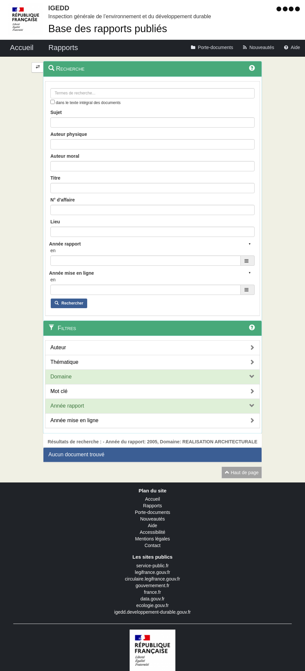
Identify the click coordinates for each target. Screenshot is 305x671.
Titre (55, 178)
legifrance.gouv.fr (152, 572)
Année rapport (67, 406)
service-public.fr (152, 565)
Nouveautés (152, 519)
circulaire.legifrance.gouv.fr (152, 579)
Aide (152, 525)
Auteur (58, 347)
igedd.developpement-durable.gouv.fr (152, 612)
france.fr (152, 592)
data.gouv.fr (153, 598)
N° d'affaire (62, 199)
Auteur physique (68, 134)
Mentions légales (152, 538)
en (53, 250)
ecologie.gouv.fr (152, 605)
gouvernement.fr (152, 585)
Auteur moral (64, 156)
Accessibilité (152, 532)
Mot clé (59, 391)
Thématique (64, 362)
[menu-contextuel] (52, 102)
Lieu (55, 221)
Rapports (152, 505)
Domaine (61, 376)
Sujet (56, 112)
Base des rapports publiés (107, 29)
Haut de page (242, 472)
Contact (152, 545)
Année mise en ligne (74, 420)
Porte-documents (152, 512)
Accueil (152, 499)
